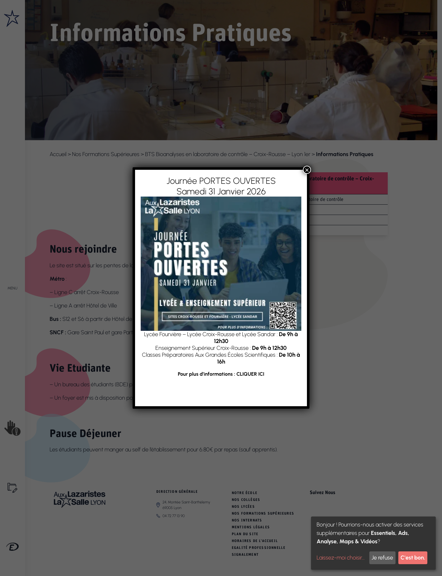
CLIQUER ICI (250, 374)
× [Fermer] (307, 170)
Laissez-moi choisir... (341, 557)
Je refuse (382, 557)
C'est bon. (413, 557)
